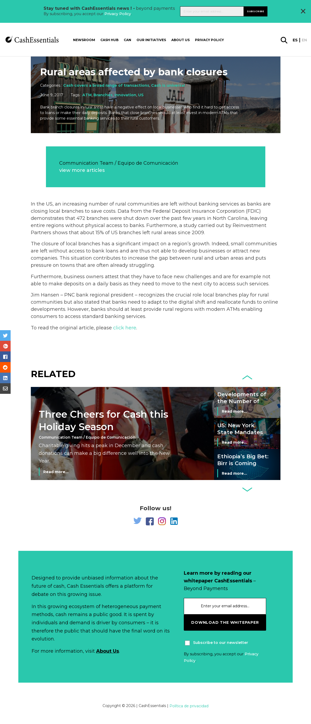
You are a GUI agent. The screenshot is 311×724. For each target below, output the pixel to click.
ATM (87, 95)
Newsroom (84, 38)
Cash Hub (109, 38)
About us (180, 38)
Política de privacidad (188, 706)
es (295, 38)
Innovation (125, 95)
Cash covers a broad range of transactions (106, 85)
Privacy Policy (117, 13)
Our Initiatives (151, 38)
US (141, 95)
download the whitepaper (225, 622)
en (304, 38)
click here (124, 328)
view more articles (82, 170)
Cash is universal (168, 85)
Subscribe (255, 10)
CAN (127, 38)
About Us (107, 651)
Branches (103, 95)
